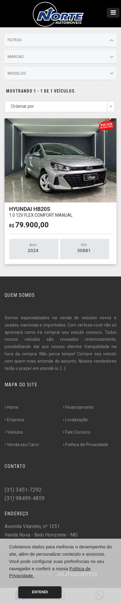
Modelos (60, 73)
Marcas (60, 57)
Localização (75, 419)
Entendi (40, 592)
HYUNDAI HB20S (40, 212)
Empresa (14, 419)
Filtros (60, 40)
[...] (63, 368)
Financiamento (78, 407)
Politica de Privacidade (85, 444)
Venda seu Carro (22, 444)
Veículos (14, 432)
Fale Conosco (77, 432)
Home (11, 407)
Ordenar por (22, 106)
